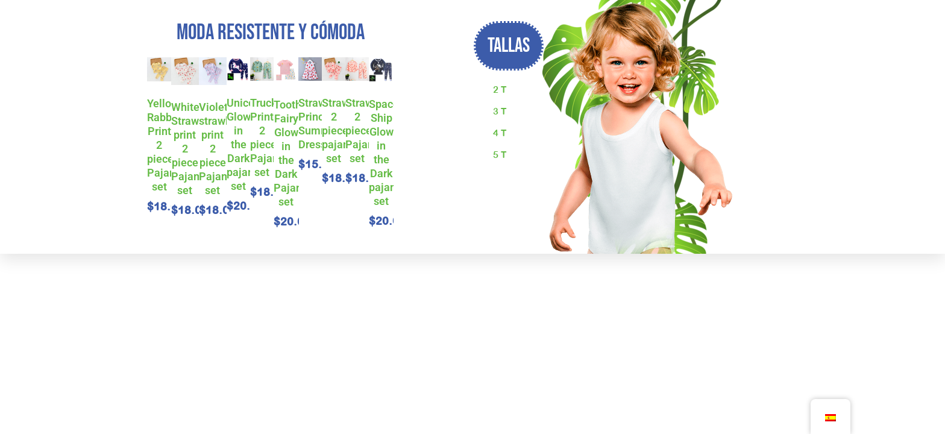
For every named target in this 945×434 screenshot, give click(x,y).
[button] (509, 46)
